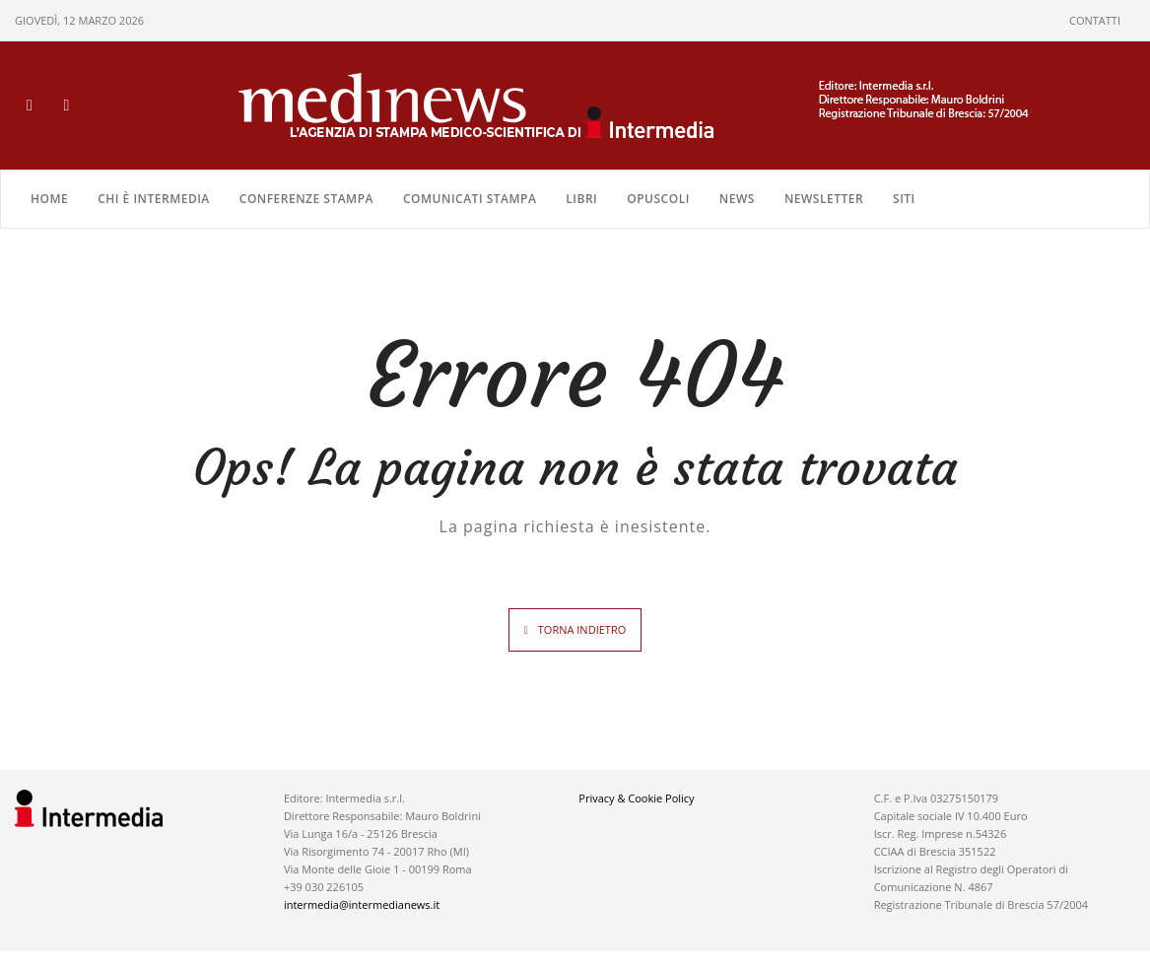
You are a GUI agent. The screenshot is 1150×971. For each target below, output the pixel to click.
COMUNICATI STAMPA (469, 198)
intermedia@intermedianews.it (362, 904)
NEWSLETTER (823, 198)
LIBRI (581, 198)
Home (49, 198)
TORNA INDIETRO (582, 629)
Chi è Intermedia (154, 198)
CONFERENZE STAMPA (306, 198)
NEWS (737, 198)
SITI (904, 198)
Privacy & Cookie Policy (636, 798)
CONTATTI (1094, 20)
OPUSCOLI (658, 198)
